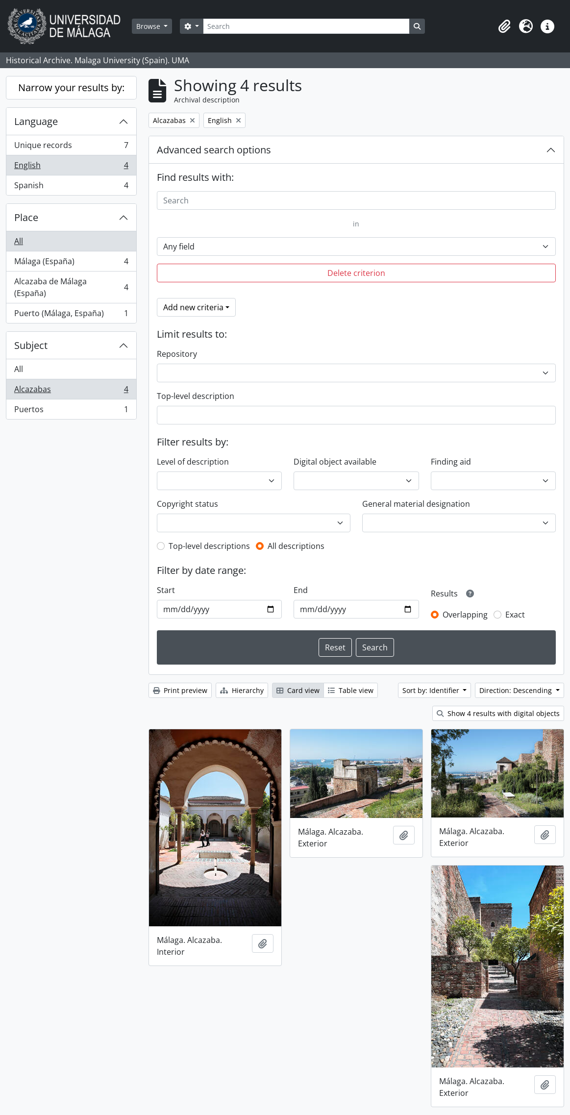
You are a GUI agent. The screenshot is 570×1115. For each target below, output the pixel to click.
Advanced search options (214, 149)
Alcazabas (71, 391)
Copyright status (187, 503)
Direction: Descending (516, 690)
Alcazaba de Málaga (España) (71, 287)
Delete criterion (356, 273)
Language (36, 121)
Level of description (193, 461)
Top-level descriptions (209, 546)
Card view (298, 690)
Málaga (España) (71, 263)
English (71, 167)
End (301, 590)
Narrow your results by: (71, 87)
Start (166, 590)
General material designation (416, 503)
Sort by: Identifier (431, 690)
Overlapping (465, 614)
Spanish (71, 187)
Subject (31, 345)
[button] (504, 26)
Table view (350, 690)
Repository (177, 353)
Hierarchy (242, 690)
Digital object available (335, 461)
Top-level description (195, 396)
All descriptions (296, 546)
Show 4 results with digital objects (498, 713)
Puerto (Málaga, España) (71, 315)
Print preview (180, 690)
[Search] (306, 26)
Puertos (71, 411)
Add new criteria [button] (193, 307)
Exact (515, 614)
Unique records (71, 147)
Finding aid (451, 461)
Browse (149, 26)
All (18, 241)
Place (26, 217)
